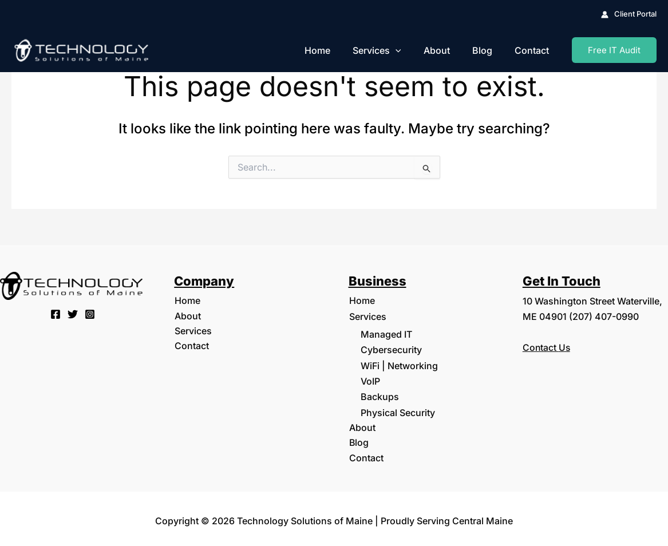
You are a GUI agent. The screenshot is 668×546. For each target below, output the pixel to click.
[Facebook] (55, 314)
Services (391, 50)
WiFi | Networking (399, 364)
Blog (489, 50)
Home (336, 50)
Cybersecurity (391, 349)
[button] (410, 50)
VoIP (370, 379)
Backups (380, 394)
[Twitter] (73, 314)
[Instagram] (90, 314)
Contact (534, 50)
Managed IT (386, 333)
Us (565, 347)
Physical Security (398, 409)
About (447, 50)
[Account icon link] (629, 14)
